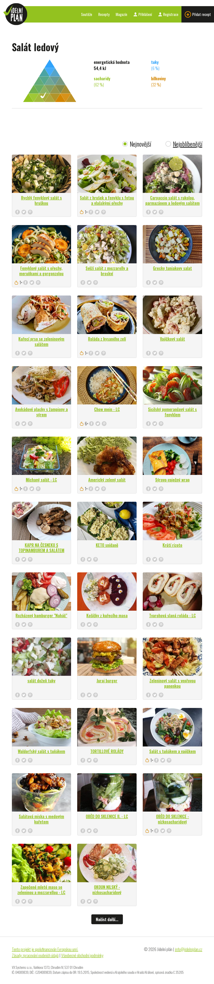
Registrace (168, 14)
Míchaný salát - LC (41, 480)
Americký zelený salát (107, 480)
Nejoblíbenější (187, 143)
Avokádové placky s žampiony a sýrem (41, 412)
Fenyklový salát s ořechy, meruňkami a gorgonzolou (41, 270)
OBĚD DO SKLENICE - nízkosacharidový (172, 819)
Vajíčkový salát (172, 339)
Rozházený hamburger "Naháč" (41, 615)
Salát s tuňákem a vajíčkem (172, 751)
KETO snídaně (107, 545)
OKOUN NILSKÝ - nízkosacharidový (106, 889)
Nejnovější (140, 143)
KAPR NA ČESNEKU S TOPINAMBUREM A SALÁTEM (41, 547)
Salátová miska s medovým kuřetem (41, 819)
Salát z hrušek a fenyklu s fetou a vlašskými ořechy (107, 200)
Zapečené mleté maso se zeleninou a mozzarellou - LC (41, 889)
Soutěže (86, 14)
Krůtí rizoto (172, 545)
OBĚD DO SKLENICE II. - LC (107, 816)
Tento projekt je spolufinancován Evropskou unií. (45, 949)
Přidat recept (198, 14)
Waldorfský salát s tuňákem (41, 751)
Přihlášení (142, 14)
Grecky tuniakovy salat (172, 268)
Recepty (104, 14)
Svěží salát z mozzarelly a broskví (107, 270)
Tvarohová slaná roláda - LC (172, 615)
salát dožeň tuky (41, 680)
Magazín (121, 14)
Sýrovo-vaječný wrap (172, 480)
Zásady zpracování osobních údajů (35, 955)
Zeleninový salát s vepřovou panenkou (172, 683)
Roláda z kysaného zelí (107, 339)
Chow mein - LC (107, 409)
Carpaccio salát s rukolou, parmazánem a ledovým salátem (172, 200)
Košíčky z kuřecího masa (107, 615)
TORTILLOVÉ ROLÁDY (106, 751)
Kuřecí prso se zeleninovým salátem (41, 341)
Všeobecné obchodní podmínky (82, 955)
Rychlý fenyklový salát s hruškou (41, 200)
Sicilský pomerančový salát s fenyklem (172, 412)
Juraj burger (106, 680)
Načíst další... (107, 919)
